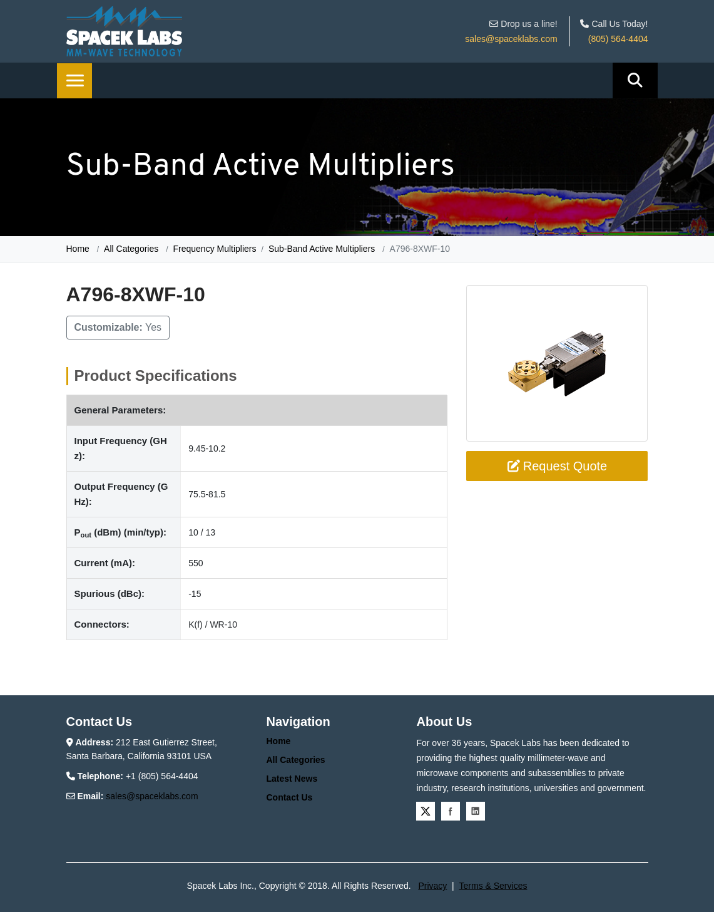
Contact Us (289, 797)
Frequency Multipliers (214, 249)
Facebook (450, 811)
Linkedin (475, 811)
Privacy (432, 886)
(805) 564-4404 (618, 39)
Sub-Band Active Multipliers (321, 249)
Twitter (425, 811)
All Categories (131, 249)
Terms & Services (493, 886)
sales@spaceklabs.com (511, 39)
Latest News (291, 779)
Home (77, 249)
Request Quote (557, 466)
